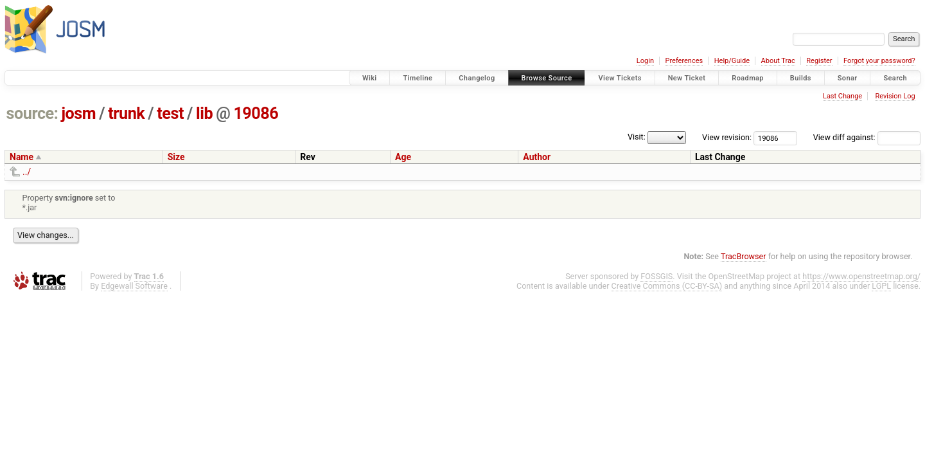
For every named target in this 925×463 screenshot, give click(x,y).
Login (645, 61)
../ (26, 172)
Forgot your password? (879, 61)
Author (537, 157)
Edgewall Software (134, 286)
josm (78, 113)
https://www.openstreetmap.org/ (861, 276)
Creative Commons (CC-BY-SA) (667, 286)
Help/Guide (732, 61)
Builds (800, 78)
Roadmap (748, 78)
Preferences (684, 61)
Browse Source (547, 78)
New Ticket (687, 78)
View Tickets (619, 78)
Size (176, 157)
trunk (126, 113)
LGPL (881, 286)
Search (895, 78)
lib (204, 113)
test (170, 113)
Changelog (477, 78)
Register (819, 61)
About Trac (778, 61)
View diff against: (867, 137)
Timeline (417, 78)
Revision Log (895, 96)
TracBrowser (743, 256)
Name (21, 157)
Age (403, 157)
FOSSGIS (656, 276)
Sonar (848, 78)
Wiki (369, 78)
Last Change (842, 96)
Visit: (637, 136)
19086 (255, 113)
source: (32, 113)
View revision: (727, 137)
